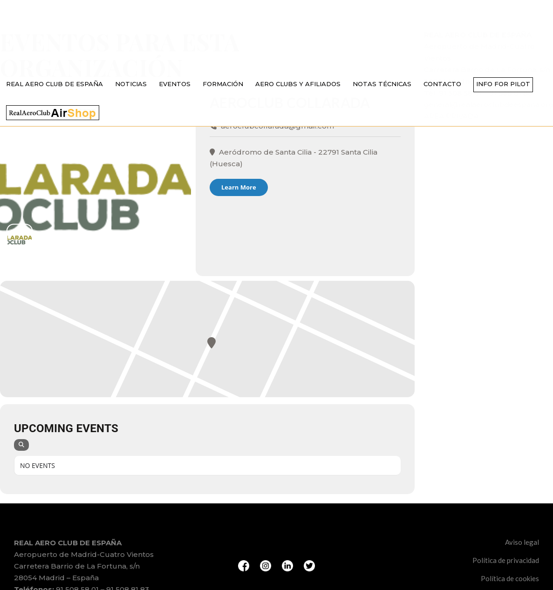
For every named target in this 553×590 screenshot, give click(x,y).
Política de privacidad (505, 560)
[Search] (21, 445)
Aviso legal (522, 542)
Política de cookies (510, 578)
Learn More (238, 187)
